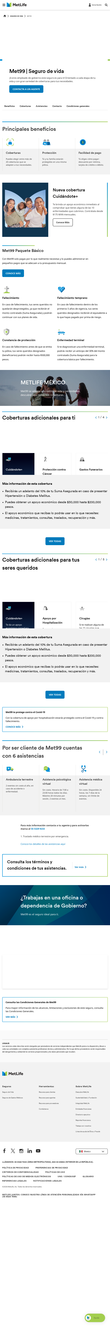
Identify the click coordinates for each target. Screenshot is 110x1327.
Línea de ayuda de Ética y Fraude (88, 1132)
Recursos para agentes (47, 1098)
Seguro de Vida (8, 1092)
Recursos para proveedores (49, 1103)
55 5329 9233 (38, 828)
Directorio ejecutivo (83, 1115)
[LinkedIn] (29, 1151)
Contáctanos (43, 1109)
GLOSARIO (88, 1177)
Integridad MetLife (82, 1103)
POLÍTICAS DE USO (55, 1172)
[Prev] (99, 752)
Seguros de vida (16, 16)
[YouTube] (38, 1151)
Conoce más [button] (62, 222)
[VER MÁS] (12, 1017)
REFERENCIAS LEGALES (14, 1181)
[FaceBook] (4, 1151)
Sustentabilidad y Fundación (86, 1098)
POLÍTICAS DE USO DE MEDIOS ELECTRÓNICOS (26, 1177)
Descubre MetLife (82, 1092)
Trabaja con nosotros (83, 1126)
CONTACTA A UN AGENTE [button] (26, 89)
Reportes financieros (83, 1120)
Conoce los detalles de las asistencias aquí (43, 844)
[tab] (9, 106)
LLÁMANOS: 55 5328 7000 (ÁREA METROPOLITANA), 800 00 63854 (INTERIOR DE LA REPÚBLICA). (47, 1162)
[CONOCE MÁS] (15, 726)
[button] (4, 5)
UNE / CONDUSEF (67, 1177)
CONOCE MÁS (13, 273)
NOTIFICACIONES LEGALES (47, 1181)
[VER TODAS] (55, 541)
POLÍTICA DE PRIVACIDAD (15, 1168)
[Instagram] (21, 1151)
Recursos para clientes (47, 1092)
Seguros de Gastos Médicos (12, 1098)
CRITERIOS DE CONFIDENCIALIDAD (20, 1172)
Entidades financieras (83, 1109)
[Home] (4, 16)
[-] (95, 4)
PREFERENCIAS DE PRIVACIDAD (51, 1168)
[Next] (107, 752)
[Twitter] (13, 1151)
